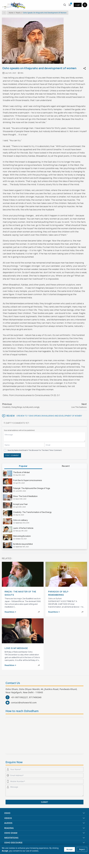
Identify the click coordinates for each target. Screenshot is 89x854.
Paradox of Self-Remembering (58, 593)
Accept (69, 849)
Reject (82, 849)
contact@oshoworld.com (24, 702)
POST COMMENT (12, 455)
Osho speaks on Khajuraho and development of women (45, 13)
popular (23, 466)
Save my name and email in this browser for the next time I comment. (35, 450)
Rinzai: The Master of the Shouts (20, 593)
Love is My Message (16, 648)
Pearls (18, 13)
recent (66, 466)
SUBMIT (44, 802)
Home (11, 13)
